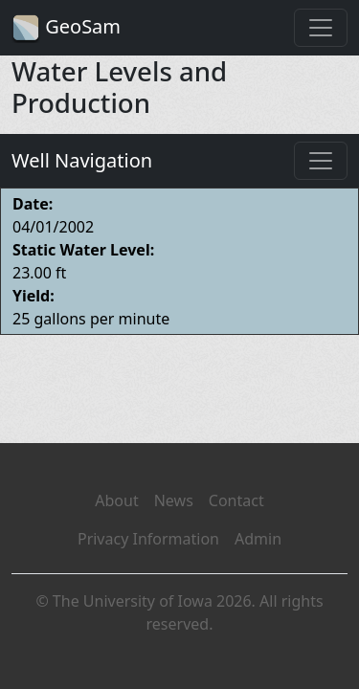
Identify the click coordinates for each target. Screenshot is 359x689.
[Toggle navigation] (321, 28)
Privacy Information (148, 538)
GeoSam (66, 28)
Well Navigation (81, 160)
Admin (258, 538)
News (173, 500)
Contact (236, 500)
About (116, 500)
